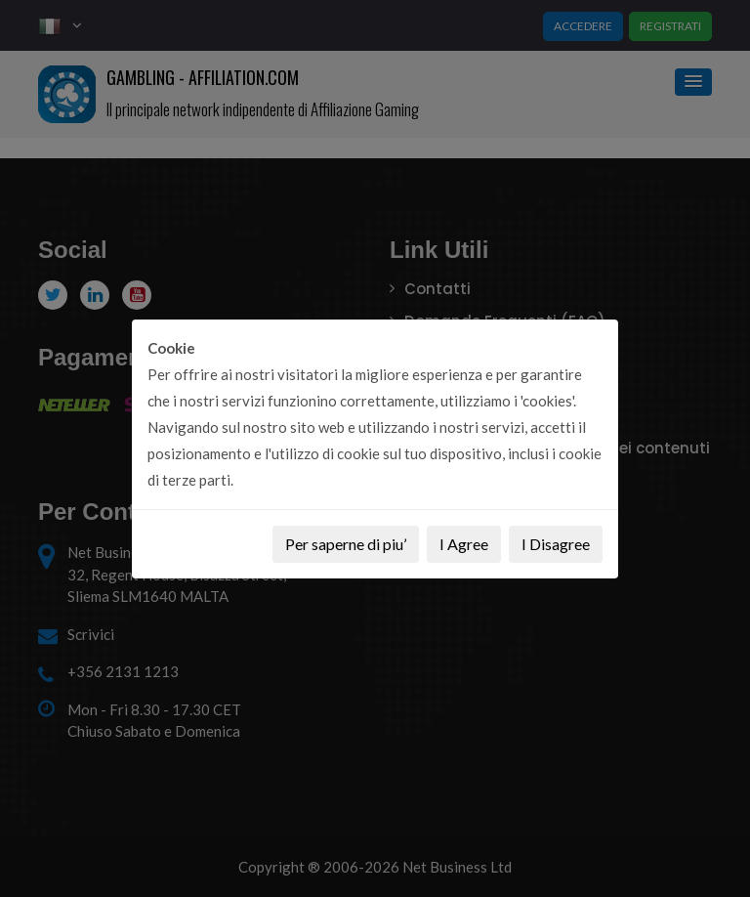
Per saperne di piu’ (345, 543)
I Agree (463, 543)
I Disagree (555, 543)
